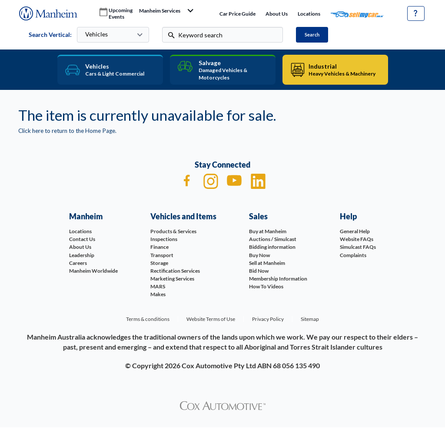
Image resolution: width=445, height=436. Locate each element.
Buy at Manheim (267, 231)
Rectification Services (175, 271)
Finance (159, 247)
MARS (157, 286)
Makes (158, 294)
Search (312, 34)
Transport (161, 255)
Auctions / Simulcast (272, 239)
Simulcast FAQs (358, 247)
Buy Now (259, 255)
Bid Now (259, 271)
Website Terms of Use (210, 319)
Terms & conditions (147, 319)
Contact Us (82, 239)
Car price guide (237, 13)
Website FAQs (356, 239)
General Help (355, 231)
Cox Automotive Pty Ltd (219, 365)
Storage (159, 263)
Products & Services (173, 231)
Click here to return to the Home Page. (67, 130)
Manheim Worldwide (93, 271)
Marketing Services (172, 278)
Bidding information (272, 247)
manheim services (159, 11)
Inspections (163, 239)
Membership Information (278, 278)
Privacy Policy (268, 319)
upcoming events (121, 13)
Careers (78, 263)
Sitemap (310, 319)
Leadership (81, 255)
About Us (277, 13)
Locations (309, 13)
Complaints (353, 255)
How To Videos (266, 286)
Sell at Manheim (267, 263)
